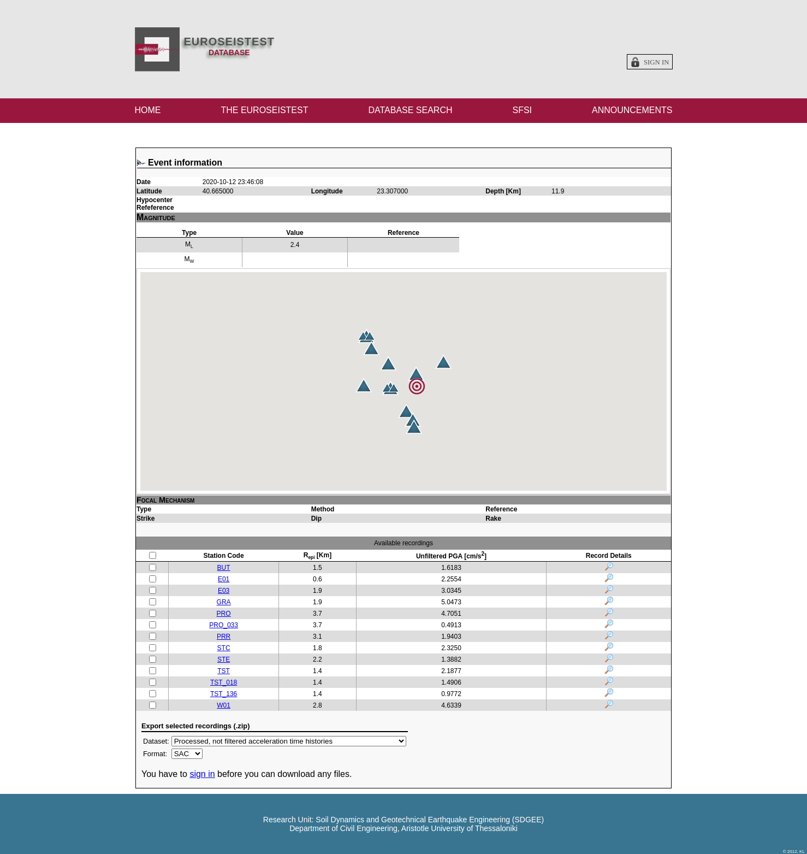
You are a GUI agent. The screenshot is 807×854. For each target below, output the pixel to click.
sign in (202, 774)
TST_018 (223, 682)
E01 (223, 579)
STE (223, 659)
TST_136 (223, 694)
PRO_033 (223, 625)
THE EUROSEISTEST (264, 110)
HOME (148, 110)
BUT (223, 568)
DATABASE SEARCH (410, 110)
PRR (223, 636)
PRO (224, 613)
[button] (406, 411)
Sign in (656, 62)
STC (223, 648)
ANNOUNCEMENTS (632, 110)
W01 (223, 705)
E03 (223, 590)
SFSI (522, 110)
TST (223, 671)
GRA (224, 602)
